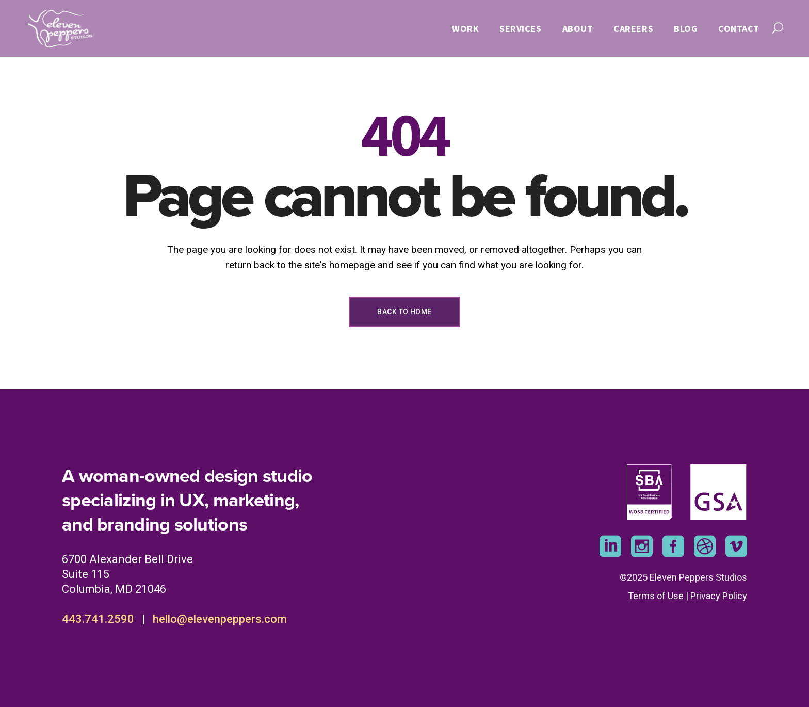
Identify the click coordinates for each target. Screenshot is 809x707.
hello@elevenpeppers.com (220, 619)
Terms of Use (656, 595)
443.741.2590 (98, 619)
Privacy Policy (718, 595)
